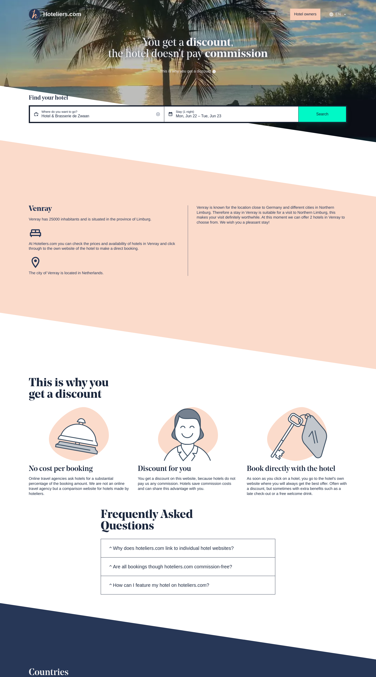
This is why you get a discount (188, 71)
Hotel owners (305, 14)
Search (322, 114)
